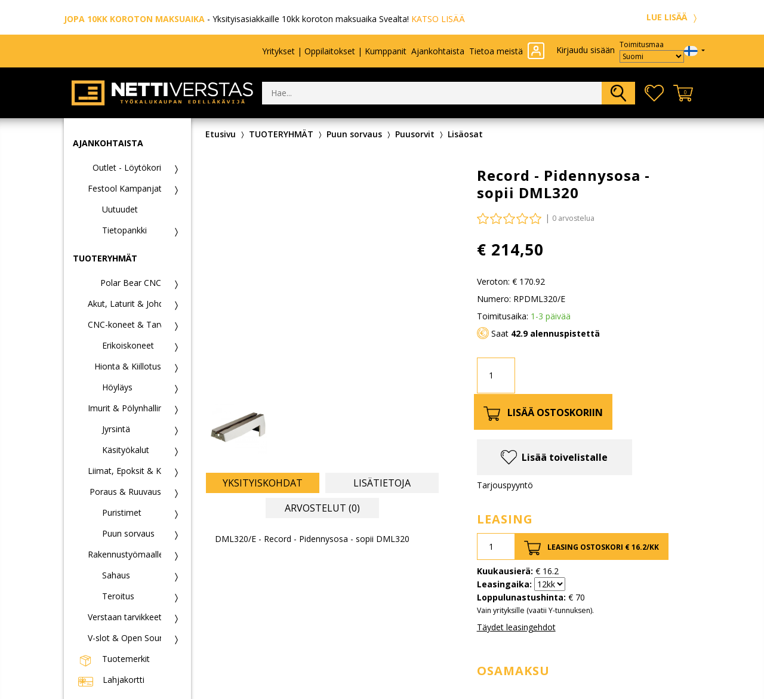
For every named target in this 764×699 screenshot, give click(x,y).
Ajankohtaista (437, 51)
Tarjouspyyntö (505, 485)
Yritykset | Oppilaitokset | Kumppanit (334, 51)
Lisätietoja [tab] (382, 482)
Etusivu (220, 134)
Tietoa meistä (496, 51)
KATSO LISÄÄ (438, 18)
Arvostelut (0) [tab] (322, 508)
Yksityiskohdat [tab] (263, 482)
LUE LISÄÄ (673, 17)
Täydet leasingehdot (516, 627)
